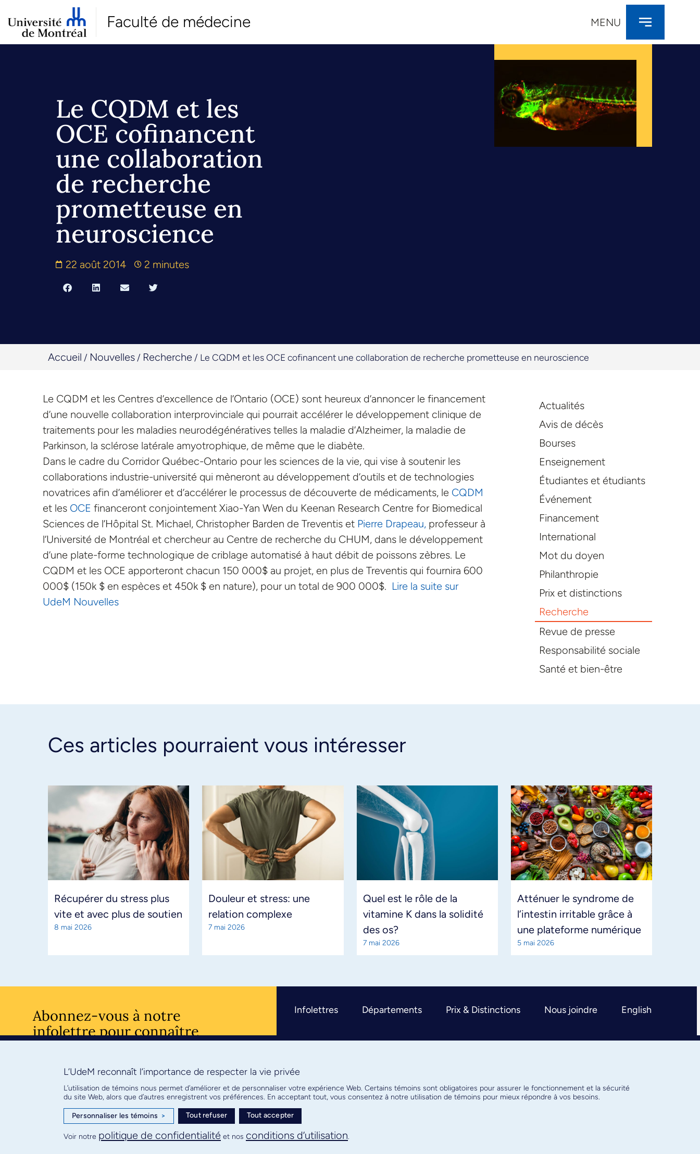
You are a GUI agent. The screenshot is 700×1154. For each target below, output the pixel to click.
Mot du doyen (571, 555)
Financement (569, 518)
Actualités (561, 405)
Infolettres (316, 1010)
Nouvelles (112, 357)
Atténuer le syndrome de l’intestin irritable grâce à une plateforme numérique (579, 914)
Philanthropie (568, 574)
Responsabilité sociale (589, 650)
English (636, 1010)
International (567, 536)
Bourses (557, 443)
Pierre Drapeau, (391, 523)
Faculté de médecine (179, 21)
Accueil (65, 357)
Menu (606, 22)
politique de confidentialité (159, 1135)
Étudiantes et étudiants (592, 480)
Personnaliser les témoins (119, 1116)
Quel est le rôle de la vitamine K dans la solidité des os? (423, 914)
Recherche (167, 357)
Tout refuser (206, 1115)
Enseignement (572, 461)
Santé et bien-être (580, 669)
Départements (392, 1010)
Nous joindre (570, 1010)
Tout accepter (270, 1115)
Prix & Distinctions (483, 1010)
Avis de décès (571, 424)
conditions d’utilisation (297, 1135)
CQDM (467, 492)
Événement (565, 499)
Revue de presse (577, 631)
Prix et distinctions (580, 593)
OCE (80, 508)
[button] (67, 287)
